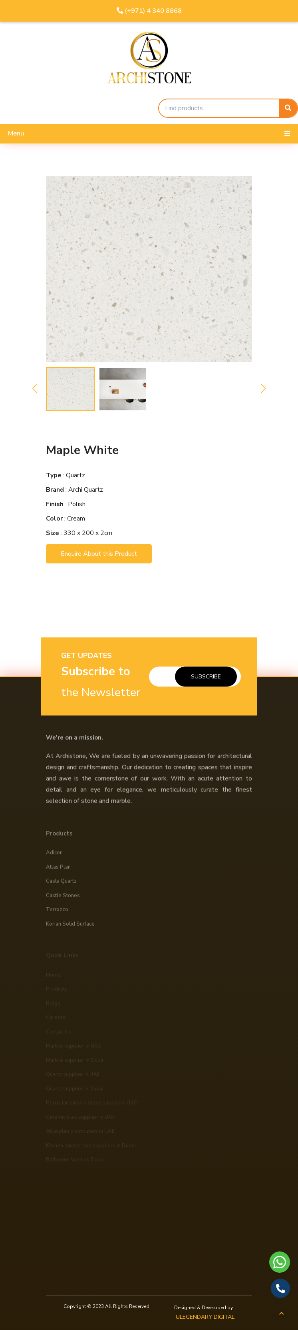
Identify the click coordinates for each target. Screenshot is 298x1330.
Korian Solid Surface (70, 927)
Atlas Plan (58, 870)
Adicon (54, 856)
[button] (35, 388)
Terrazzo (57, 913)
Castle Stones (63, 898)
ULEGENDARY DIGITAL (205, 1317)
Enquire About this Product (99, 553)
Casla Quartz (61, 884)
